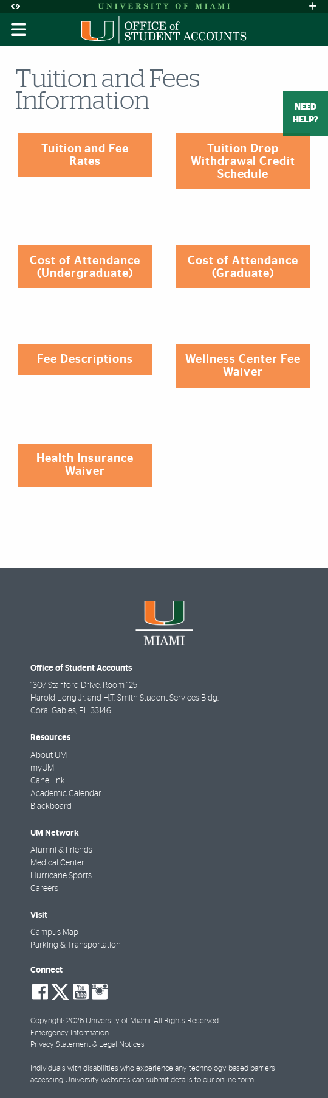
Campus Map (54, 932)
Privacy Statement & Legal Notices (87, 1045)
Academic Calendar (65, 793)
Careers (44, 888)
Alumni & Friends (61, 850)
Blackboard (51, 806)
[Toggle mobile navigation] (19, 30)
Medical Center (57, 863)
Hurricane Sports (61, 876)
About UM (48, 755)
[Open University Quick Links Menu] (313, 6)
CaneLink (47, 781)
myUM (42, 768)
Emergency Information (69, 1033)
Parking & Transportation (75, 945)
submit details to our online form (200, 1080)
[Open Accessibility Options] (15, 6)
